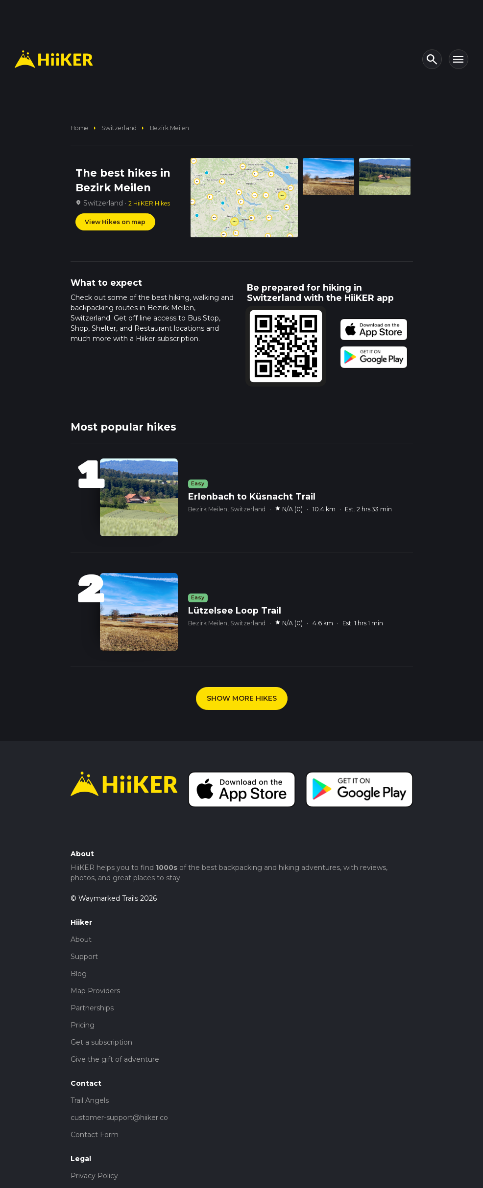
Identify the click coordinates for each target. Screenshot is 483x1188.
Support (84, 956)
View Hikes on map (115, 222)
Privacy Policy (94, 1175)
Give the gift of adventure (115, 1059)
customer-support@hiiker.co (119, 1117)
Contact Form (95, 1134)
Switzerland (119, 128)
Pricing (83, 1025)
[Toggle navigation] (458, 59)
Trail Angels (90, 1100)
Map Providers (95, 990)
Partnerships (92, 1008)
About (81, 939)
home (80, 128)
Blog (79, 973)
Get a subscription (101, 1042)
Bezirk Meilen (169, 128)
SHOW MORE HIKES (242, 698)
